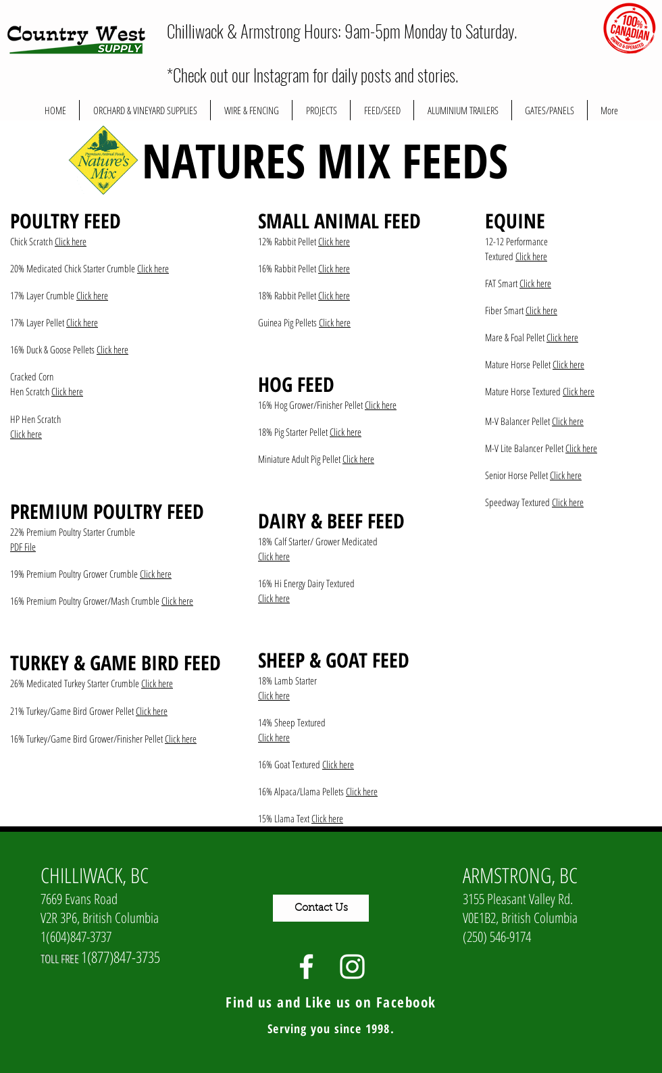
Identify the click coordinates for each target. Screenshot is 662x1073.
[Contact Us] (321, 908)
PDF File (23, 546)
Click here (70, 241)
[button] (321, 110)
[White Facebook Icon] (306, 966)
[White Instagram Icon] (352, 966)
